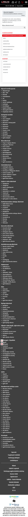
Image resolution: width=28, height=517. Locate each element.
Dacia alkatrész (6, 396)
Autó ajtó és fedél (6, 230)
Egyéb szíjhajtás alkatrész (8, 337)
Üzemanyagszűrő (6, 209)
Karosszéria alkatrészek (7, 226)
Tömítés (4, 160)
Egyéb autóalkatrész (7, 432)
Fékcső (4, 270)
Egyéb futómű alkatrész (8, 178)
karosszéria (6, 48)
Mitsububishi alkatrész (8, 411)
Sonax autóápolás (6, 118)
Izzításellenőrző (6, 195)
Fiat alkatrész (6, 398)
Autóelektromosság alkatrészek (9, 244)
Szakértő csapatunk (14, 468)
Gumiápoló (5, 132)
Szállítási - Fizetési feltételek (14, 479)
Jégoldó (4, 350)
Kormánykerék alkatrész (8, 445)
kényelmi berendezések (8, 54)
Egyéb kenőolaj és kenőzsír (8, 367)
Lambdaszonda (6, 320)
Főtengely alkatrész (7, 176)
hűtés (4, 40)
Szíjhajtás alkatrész (7, 158)
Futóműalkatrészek (6, 165)
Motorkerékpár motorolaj (8, 351)
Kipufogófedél (6, 315)
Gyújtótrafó (5, 189)
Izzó (3, 98)
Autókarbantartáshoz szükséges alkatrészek (12, 202)
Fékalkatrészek (5, 264)
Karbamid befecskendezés (8, 311)
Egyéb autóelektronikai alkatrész (10, 261)
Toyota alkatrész (6, 426)
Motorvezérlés (6, 156)
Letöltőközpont (14, 460)
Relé (4, 257)
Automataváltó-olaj (7, 363)
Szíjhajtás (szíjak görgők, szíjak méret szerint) (12, 325)
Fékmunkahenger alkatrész (9, 280)
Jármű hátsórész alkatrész (8, 235)
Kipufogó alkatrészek (6, 303)
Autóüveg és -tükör (7, 239)
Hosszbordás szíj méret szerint (9, 331)
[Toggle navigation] (26, 2)
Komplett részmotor (7, 148)
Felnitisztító (5, 128)
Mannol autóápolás (7, 136)
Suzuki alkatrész (6, 425)
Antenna (5, 61)
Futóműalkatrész (6, 96)
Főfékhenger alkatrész (7, 278)
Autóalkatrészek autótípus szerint (9, 386)
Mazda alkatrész (6, 407)
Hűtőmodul (5, 289)
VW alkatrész (5, 430)
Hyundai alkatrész (7, 404)
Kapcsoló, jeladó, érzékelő (8, 246)
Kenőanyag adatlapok (13, 458)
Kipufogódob (5, 313)
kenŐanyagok (6, 51)
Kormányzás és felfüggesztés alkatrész (11, 170)
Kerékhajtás (5, 104)
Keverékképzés (6, 106)
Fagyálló (4, 342)
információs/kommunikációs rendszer (12, 13)
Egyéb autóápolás (6, 137)
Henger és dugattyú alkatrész (9, 143)
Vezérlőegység (6, 259)
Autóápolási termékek (7, 115)
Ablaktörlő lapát (6, 90)
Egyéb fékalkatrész (7, 284)
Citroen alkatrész (6, 394)
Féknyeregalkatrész (7, 274)
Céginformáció (14, 477)
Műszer (4, 254)
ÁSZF (14, 487)
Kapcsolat (20, 6)
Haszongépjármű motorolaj (9, 355)
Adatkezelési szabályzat (14, 485)
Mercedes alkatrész (7, 409)
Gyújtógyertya (6, 183)
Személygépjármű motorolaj (9, 353)
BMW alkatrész (6, 392)
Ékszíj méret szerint (7, 327)
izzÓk (4, 46)
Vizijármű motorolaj (7, 365)
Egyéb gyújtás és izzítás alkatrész (10, 198)
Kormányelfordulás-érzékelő (9, 439)
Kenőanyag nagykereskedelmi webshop (14, 471)
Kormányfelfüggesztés (7, 441)
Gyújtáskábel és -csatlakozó (9, 191)
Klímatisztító (5, 126)
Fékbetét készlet (6, 205)
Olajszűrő (5, 221)
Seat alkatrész (6, 421)
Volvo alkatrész (6, 428)
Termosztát (5, 296)
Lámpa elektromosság (7, 252)
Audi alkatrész (6, 390)
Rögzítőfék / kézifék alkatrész (9, 282)
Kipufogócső (5, 305)
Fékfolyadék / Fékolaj (7, 272)
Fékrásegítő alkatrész (7, 276)
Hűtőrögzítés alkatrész (7, 231)
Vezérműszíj (5, 215)
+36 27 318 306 (9, 6)
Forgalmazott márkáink (14, 455)
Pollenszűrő (5, 223)
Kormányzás (4, 435)
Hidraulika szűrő (6, 381)
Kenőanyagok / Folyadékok (8, 340)
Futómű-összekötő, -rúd (8, 172)
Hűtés (2, 287)
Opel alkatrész (6, 415)
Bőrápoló (4, 117)
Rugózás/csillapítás (7, 108)
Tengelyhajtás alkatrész (8, 111)
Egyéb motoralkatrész (7, 162)
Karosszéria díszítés (7, 228)
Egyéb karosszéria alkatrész (9, 241)
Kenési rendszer (6, 146)
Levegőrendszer (6, 150)
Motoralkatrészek (5, 141)
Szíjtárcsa (5, 335)
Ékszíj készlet (5, 329)
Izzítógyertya (5, 185)
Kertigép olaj (5, 357)
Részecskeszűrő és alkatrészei (9, 318)
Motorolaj (5, 219)
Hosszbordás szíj (6, 217)
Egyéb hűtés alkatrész (7, 300)
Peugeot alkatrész (6, 417)
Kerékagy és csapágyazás (8, 169)
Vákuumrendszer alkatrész (8, 197)
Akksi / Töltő (5, 92)
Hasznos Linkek (14, 474)
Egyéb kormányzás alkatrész (9, 447)
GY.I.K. (14, 490)
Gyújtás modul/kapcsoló (8, 187)
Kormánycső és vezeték (8, 437)
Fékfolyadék (5, 344)
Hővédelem (5, 309)
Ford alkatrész (6, 400)
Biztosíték (5, 94)
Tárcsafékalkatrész (7, 268)
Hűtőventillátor (6, 291)
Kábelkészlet (5, 250)
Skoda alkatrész (6, 423)
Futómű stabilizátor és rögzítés (9, 174)
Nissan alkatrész (6, 413)
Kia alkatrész (5, 405)
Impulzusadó (5, 193)
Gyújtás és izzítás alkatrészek (8, 181)
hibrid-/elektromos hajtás (9, 37)
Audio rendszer (7, 64)
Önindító (4, 256)
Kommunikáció (6, 67)
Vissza (23, 15)
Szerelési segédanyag (7, 102)
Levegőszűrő (5, 207)
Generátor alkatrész (7, 248)
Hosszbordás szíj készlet (8, 333)
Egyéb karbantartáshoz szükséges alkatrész (12, 213)
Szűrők (2, 372)
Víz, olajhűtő (5, 294)
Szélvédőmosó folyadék (8, 348)
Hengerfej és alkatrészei (8, 144)
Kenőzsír (4, 369)
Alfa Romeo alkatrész (7, 388)
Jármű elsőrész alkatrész (8, 233)
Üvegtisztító (5, 124)
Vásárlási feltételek (14, 482)
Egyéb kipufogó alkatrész (8, 322)
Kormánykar (5, 443)
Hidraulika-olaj (6, 359)
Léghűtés (5, 292)
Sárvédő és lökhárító (7, 237)
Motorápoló (5, 134)
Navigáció (5, 72)
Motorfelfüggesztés (7, 152)
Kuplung (4, 100)
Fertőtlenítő (5, 346)
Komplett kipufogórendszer (9, 317)
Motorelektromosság (7, 154)
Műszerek (5, 69)
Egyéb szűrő (5, 383)
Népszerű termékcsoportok (8, 89)
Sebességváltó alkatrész (8, 110)
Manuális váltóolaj (7, 361)
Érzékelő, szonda (6, 307)
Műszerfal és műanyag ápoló (9, 122)
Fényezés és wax (6, 130)
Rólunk (14, 465)
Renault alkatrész (6, 419)
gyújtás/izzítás (6, 35)
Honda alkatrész (6, 402)
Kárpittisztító (5, 120)
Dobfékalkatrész (6, 266)
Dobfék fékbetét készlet (8, 204)
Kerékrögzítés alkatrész (8, 167)
